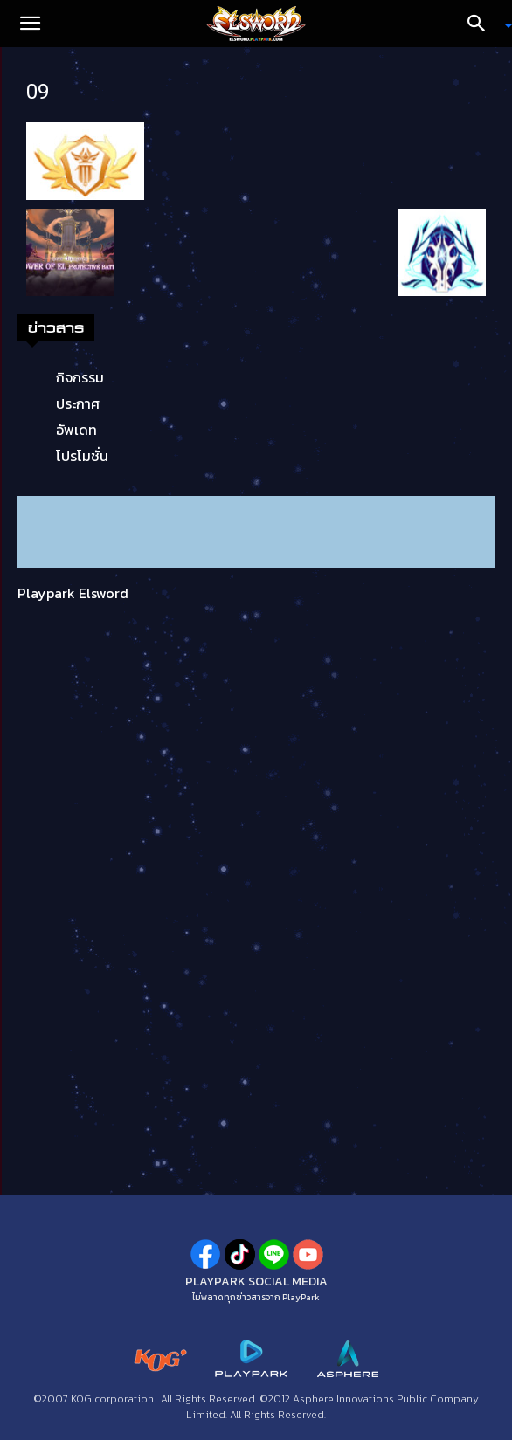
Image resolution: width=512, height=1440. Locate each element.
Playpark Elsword (72, 592)
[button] (30, 23)
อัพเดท (76, 429)
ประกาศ (78, 403)
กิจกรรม (80, 377)
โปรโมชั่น (82, 455)
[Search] (482, 23)
